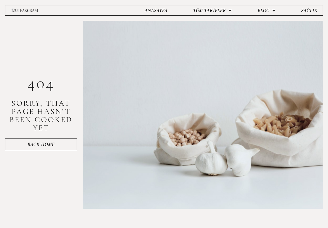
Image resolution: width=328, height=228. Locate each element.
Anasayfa (156, 10)
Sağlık (309, 10)
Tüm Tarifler (212, 10)
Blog (266, 10)
